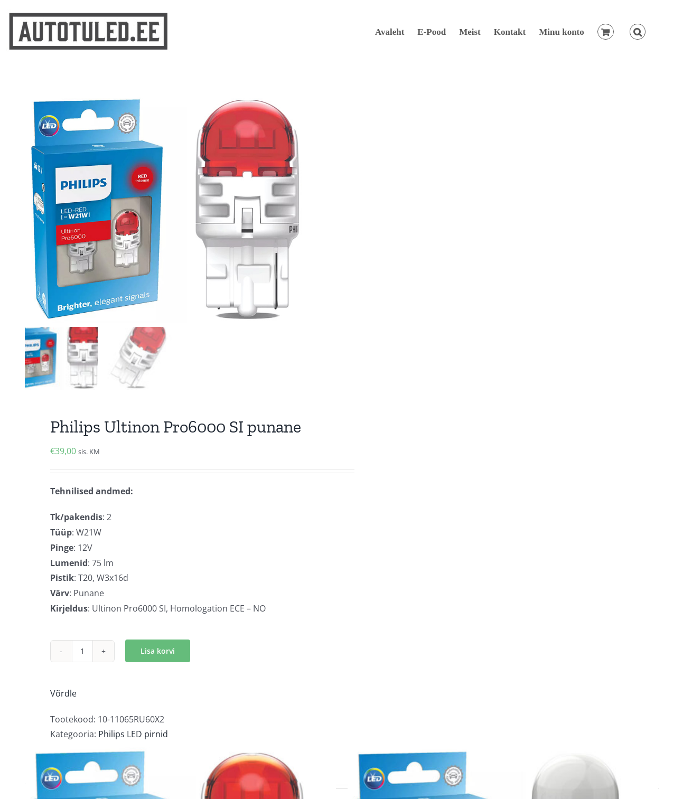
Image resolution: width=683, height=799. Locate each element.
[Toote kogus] (82, 651)
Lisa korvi (158, 651)
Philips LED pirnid (133, 734)
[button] (637, 31)
